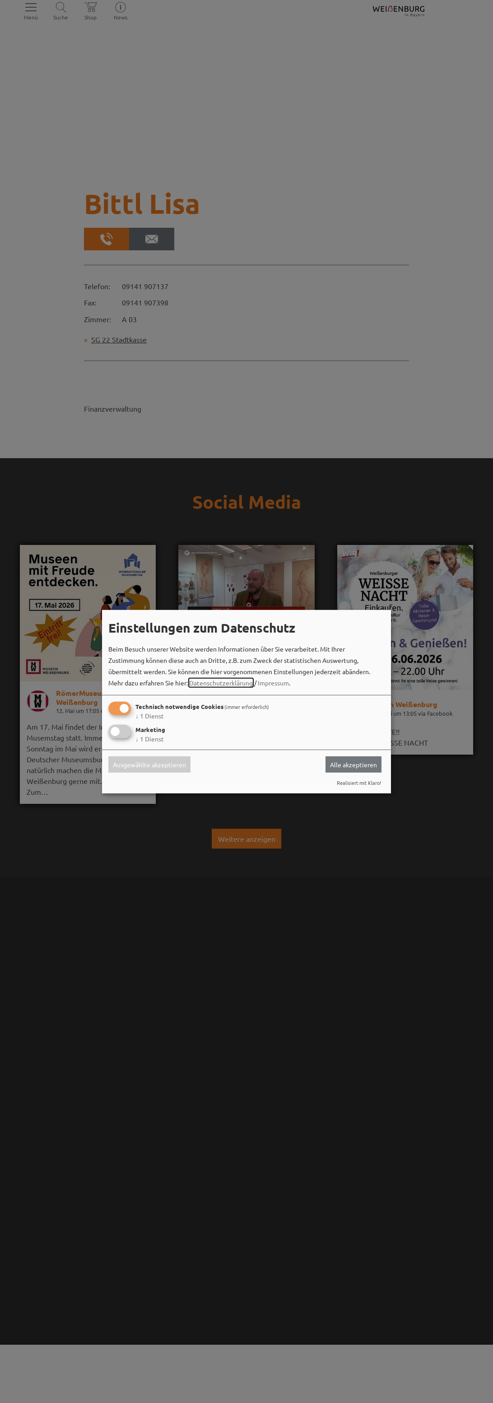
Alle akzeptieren (353, 764)
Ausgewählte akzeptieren (149, 764)
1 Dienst (149, 716)
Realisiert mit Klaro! (359, 782)
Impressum (273, 683)
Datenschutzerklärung (221, 683)
